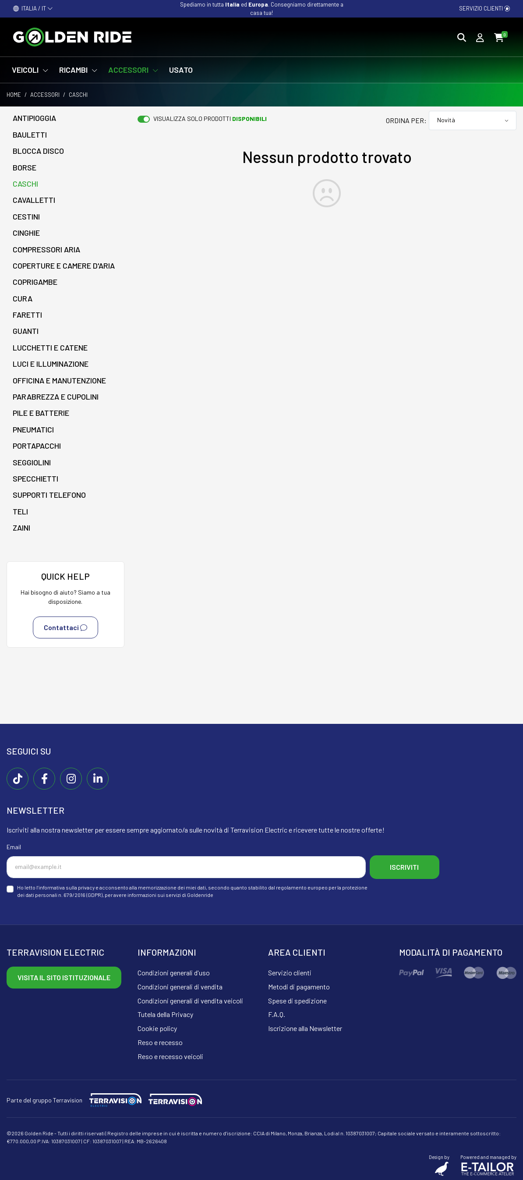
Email (14, 846)
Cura (22, 298)
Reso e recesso (160, 1041)
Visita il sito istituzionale (64, 976)
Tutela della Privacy (165, 1014)
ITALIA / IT (33, 8)
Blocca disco (38, 151)
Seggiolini (32, 462)
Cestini (26, 216)
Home (14, 94)
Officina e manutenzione (59, 380)
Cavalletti (34, 200)
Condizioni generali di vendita (180, 986)
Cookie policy (157, 1027)
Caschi (25, 183)
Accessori (45, 94)
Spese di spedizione (297, 1000)
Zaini (21, 527)
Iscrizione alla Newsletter (305, 1027)
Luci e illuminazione (50, 364)
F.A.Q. (276, 1014)
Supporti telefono (49, 495)
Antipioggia (34, 118)
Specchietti (35, 478)
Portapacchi (37, 445)
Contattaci (65, 627)
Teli (20, 511)
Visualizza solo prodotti (210, 118)
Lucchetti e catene (50, 347)
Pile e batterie (41, 413)
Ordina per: (406, 120)
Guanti (26, 331)
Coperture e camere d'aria (64, 265)
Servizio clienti (484, 8)
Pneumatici (33, 429)
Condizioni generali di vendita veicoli (190, 1000)
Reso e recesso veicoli (170, 1055)
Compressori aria (46, 249)
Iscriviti (406, 866)
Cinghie (26, 232)
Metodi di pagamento (299, 986)
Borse (24, 167)
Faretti (27, 314)
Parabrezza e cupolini (56, 396)
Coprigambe (35, 282)
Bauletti (30, 134)
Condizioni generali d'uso (174, 971)
